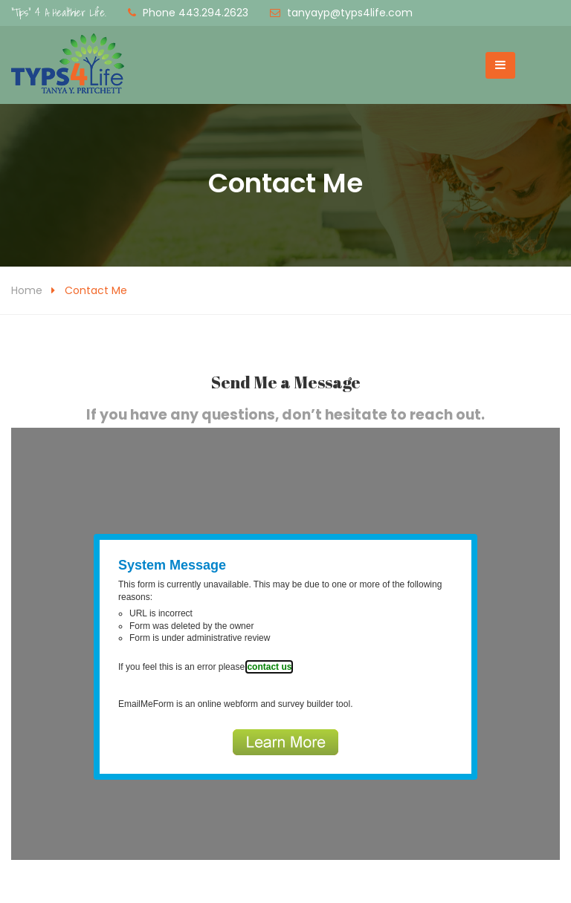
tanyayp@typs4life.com (350, 12)
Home (26, 290)
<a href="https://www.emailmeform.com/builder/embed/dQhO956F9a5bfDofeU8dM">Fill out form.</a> (285, 644)
